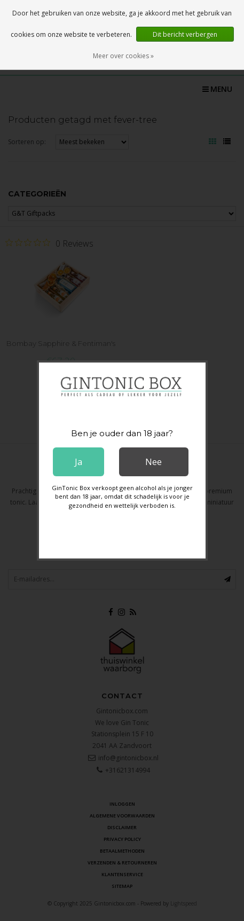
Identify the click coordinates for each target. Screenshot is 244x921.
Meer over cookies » (123, 55)
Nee (153, 462)
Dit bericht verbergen (185, 34)
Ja (78, 462)
